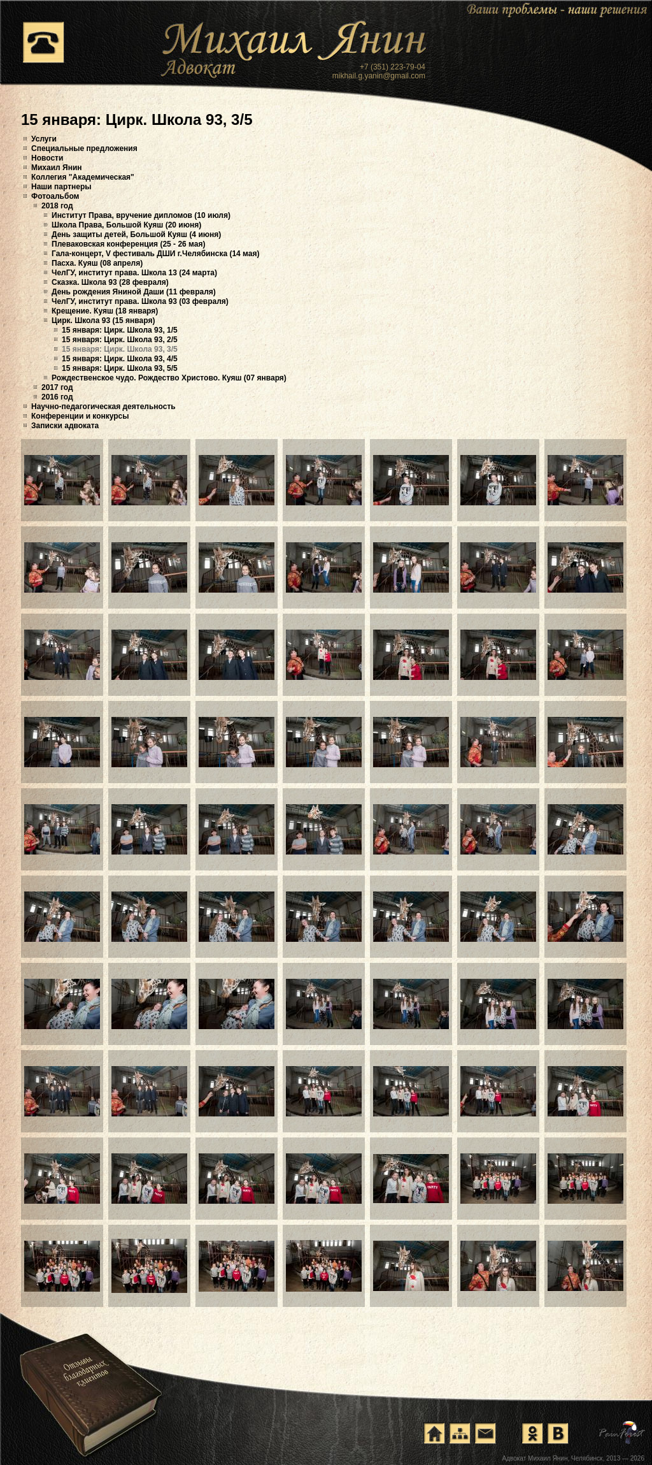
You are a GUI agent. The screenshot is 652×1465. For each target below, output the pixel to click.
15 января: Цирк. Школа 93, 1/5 (120, 330)
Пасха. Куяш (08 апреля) (97, 263)
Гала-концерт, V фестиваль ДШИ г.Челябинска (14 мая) (155, 253)
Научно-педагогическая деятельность (103, 406)
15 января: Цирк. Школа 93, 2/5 (120, 339)
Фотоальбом (55, 196)
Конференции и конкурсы (80, 416)
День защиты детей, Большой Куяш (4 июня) (136, 234)
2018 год (57, 205)
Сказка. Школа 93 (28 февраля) (110, 282)
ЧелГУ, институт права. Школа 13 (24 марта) (134, 272)
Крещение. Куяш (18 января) (105, 311)
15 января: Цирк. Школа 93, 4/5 (120, 358)
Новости (47, 158)
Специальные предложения (84, 148)
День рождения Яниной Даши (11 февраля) (134, 291)
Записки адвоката (65, 425)
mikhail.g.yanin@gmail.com (378, 75)
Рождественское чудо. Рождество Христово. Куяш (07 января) (169, 377)
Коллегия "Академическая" (82, 177)
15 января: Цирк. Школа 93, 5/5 (120, 368)
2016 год (57, 397)
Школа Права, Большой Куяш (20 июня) (126, 224)
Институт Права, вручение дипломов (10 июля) (141, 215)
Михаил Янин (56, 167)
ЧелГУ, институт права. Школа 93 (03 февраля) (140, 301)
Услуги (44, 138)
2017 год (57, 387)
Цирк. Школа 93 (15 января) (103, 320)
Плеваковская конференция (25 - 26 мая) (128, 244)
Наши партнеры (61, 186)
